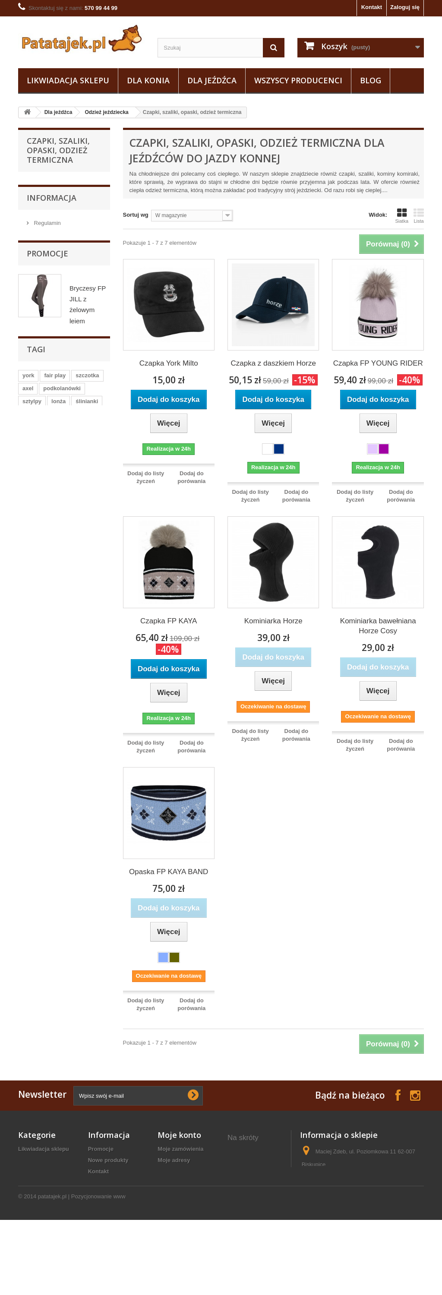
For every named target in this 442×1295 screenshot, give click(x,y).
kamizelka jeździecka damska (255, 1225)
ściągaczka (37, 945)
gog (96, 958)
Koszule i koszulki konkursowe (59, 300)
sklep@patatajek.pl (358, 1196)
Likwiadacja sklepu (68, 80)
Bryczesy (51, 254)
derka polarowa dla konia (253, 1154)
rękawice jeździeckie (255, 1240)
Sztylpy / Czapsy (53, 466)
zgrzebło (33, 906)
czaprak (61, 932)
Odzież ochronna (54, 453)
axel (27, 880)
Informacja (51, 580)
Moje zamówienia (180, 1149)
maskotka (68, 958)
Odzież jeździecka (106, 112)
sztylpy (31, 893)
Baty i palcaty (49, 480)
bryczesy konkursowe (243, 1206)
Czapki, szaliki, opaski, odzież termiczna (65, 420)
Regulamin (46, 603)
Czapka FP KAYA (168, 621)
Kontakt (371, 7)
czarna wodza (80, 945)
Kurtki (47, 334)
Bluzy (46, 240)
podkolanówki (62, 880)
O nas (40, 616)
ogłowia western (249, 1191)
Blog (370, 80)
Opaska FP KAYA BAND (168, 872)
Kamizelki (51, 267)
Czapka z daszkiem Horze (273, 363)
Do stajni (43, 520)
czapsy (91, 906)
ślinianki (87, 893)
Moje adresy (174, 1160)
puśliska (65, 919)
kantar (63, 906)
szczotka (87, 867)
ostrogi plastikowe (252, 1180)
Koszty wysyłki (108, 1182)
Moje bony (171, 1190)
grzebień (33, 958)
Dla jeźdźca (212, 80)
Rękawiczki (54, 373)
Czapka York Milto (168, 363)
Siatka (401, 216)
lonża (58, 893)
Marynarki (52, 281)
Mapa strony (104, 1227)
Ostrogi (42, 533)
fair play (55, 867)
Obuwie (42, 506)
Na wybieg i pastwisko (60, 546)
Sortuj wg (135, 215)
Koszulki (50, 320)
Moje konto (179, 1135)
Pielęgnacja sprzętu (57, 493)
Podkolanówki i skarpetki (55, 353)
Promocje (47, 648)
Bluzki (47, 439)
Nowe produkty (108, 1160)
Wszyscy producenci (298, 80)
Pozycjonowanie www (98, 1271)
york (28, 867)
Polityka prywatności (116, 1194)
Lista (419, 216)
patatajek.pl (52, 1271)
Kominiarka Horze (273, 621)
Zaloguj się (405, 7)
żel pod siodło (246, 1169)
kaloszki (33, 919)
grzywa (31, 932)
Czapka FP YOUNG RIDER (378, 363)
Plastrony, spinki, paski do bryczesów (57, 393)
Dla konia (148, 80)
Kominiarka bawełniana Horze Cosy (378, 626)
